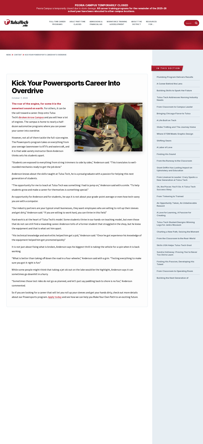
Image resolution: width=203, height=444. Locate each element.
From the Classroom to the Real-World (176, 238)
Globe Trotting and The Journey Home (176, 127)
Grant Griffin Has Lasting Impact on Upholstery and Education (174, 169)
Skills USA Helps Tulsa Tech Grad (174, 245)
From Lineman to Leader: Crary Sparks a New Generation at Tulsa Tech (177, 178)
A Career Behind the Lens (169, 83)
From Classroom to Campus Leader (175, 107)
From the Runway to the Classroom (174, 160)
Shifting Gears (164, 140)
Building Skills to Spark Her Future (174, 90)
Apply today (55, 296)
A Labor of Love (164, 147)
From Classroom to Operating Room (175, 271)
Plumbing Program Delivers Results (175, 77)
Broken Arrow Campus (31, 117)
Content (18, 55)
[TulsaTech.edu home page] (16, 25)
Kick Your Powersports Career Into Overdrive (45, 55)
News (8, 55)
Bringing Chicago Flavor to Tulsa (173, 113)
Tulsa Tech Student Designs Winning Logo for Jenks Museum (176, 223)
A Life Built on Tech (166, 120)
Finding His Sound (166, 154)
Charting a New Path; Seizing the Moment (178, 231)
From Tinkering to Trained (170, 196)
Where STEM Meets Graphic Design (175, 134)
